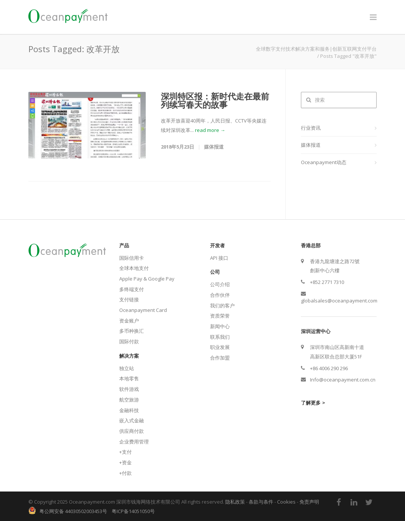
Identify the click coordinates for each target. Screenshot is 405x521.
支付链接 (129, 299)
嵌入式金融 (131, 420)
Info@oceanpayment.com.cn (342, 379)
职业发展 (220, 347)
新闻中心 (220, 326)
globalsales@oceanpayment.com (339, 300)
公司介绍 (220, 284)
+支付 (125, 451)
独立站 (126, 368)
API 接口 (219, 257)
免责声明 (309, 501)
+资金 (125, 462)
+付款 (125, 473)
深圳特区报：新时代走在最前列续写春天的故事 (215, 100)
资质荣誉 (220, 315)
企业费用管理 (134, 441)
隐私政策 (235, 501)
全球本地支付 (134, 268)
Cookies (286, 501)
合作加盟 (220, 357)
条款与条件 (261, 501)
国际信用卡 (131, 257)
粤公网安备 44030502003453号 (71, 511)
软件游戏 (129, 389)
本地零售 (129, 378)
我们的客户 (222, 305)
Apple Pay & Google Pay (146, 278)
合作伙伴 (220, 295)
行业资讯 (311, 127)
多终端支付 (131, 289)
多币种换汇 (131, 330)
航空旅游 (129, 399)
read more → (210, 130)
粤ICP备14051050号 (133, 511)
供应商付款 (131, 431)
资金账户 (129, 320)
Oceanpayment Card (143, 310)
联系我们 (220, 336)
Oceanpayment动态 (323, 162)
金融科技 (129, 410)
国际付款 (129, 341)
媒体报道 (311, 144)
